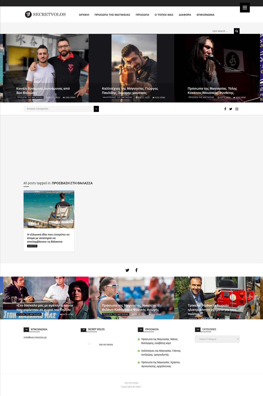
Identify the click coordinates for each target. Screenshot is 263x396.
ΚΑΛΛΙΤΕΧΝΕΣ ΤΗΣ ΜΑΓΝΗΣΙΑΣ (117, 97)
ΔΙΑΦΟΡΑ (185, 15)
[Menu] (245, 7)
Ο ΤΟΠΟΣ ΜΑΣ (164, 15)
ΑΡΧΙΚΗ (84, 14)
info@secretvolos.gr (35, 337)
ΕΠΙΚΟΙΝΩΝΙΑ (206, 14)
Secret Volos (96, 329)
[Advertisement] (131, 147)
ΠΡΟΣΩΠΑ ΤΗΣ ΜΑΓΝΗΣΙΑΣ (112, 15)
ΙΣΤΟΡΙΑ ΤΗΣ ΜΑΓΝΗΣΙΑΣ (29, 314)
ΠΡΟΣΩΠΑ (142, 15)
